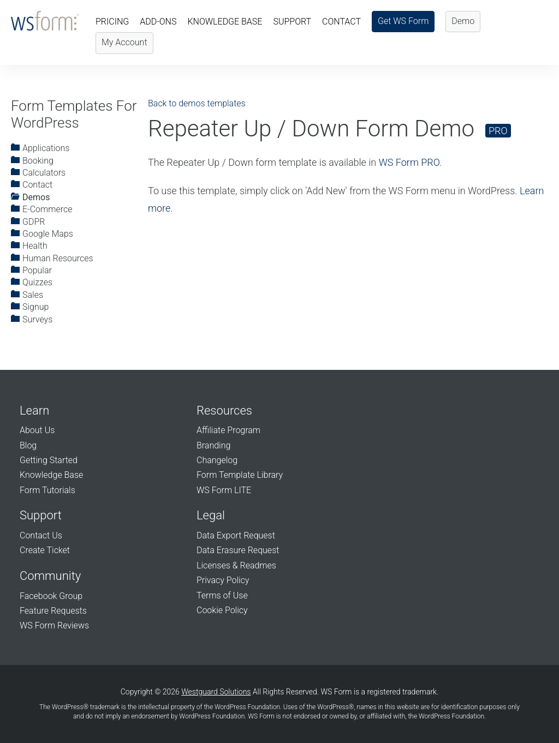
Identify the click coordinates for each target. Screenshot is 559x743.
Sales (27, 295)
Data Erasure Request (238, 550)
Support (292, 21)
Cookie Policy (222, 610)
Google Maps (42, 234)
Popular (31, 270)
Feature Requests (53, 611)
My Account (124, 42)
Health (29, 246)
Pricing (112, 21)
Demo (462, 21)
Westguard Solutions (216, 691)
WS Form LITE (224, 490)
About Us (37, 430)
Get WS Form (403, 21)
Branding (213, 445)
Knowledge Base (224, 21)
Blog (28, 445)
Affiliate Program (228, 430)
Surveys (31, 319)
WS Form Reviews (54, 625)
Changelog (217, 460)
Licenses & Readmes (236, 565)
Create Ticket (45, 550)
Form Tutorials (47, 490)
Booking (32, 160)
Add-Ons (158, 21)
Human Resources (52, 258)
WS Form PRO (409, 162)
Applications (40, 148)
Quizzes (31, 282)
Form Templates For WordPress (73, 114)
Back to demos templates (197, 103)
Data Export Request (236, 535)
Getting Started (49, 460)
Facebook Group (51, 596)
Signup (30, 307)
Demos (30, 197)
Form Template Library (240, 475)
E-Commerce (41, 209)
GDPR (28, 222)
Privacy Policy (223, 580)
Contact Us (41, 535)
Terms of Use (222, 595)
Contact (341, 21)
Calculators (38, 172)
